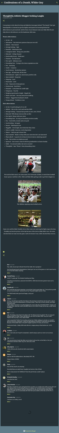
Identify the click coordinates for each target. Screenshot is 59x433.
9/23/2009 (12, 338)
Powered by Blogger (29, 431)
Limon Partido (11, 384)
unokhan (9, 330)
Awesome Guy (11, 397)
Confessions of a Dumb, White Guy (23, 2)
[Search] (45, 2)
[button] (4, 21)
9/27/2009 (18, 384)
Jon (8, 338)
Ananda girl (10, 287)
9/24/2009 (13, 364)
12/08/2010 (18, 397)
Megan (9, 354)
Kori (8, 264)
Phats (8, 364)
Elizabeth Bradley (12, 377)
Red (8, 312)
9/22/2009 (12, 264)
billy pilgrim (10, 347)
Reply (8, 273)
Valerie (9, 298)
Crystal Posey (11, 276)
